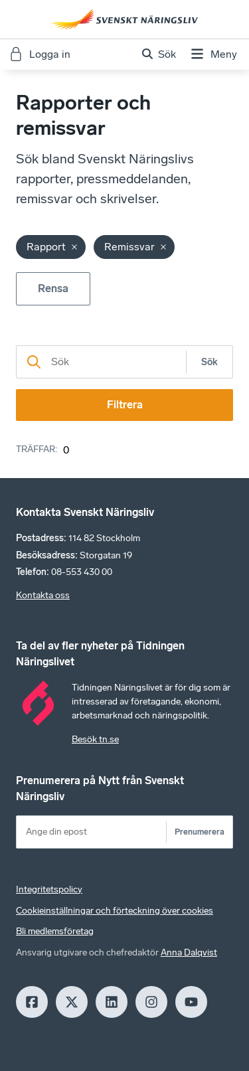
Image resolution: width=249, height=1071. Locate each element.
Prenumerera (199, 832)
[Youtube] (191, 1002)
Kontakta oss (43, 595)
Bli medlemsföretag (55, 931)
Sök (209, 362)
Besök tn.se (95, 739)
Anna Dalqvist (189, 952)
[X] (72, 1002)
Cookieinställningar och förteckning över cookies (114, 910)
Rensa (53, 288)
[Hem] (125, 19)
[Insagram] (151, 1002)
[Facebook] (32, 1002)
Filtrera (125, 404)
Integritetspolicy (49, 889)
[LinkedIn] (111, 1002)
